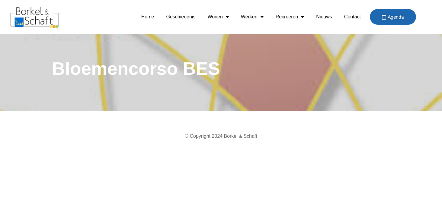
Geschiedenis (180, 16)
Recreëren (290, 16)
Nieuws (324, 16)
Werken (252, 16)
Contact (352, 16)
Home (147, 16)
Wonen (218, 16)
